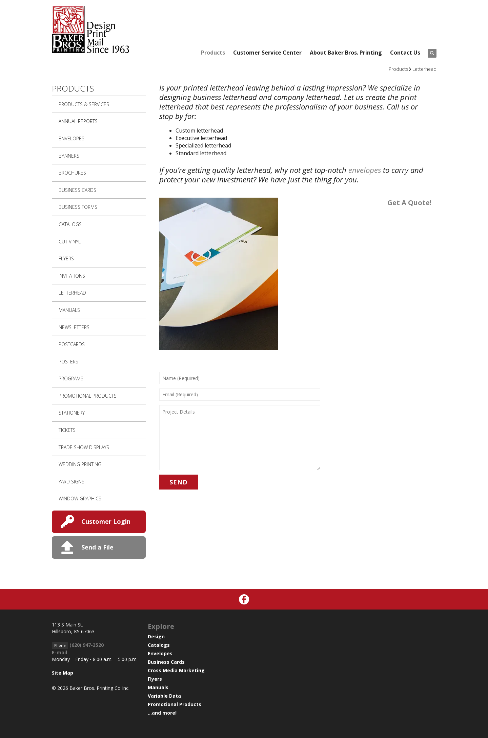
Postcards (72, 344)
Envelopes (71, 138)
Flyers (66, 258)
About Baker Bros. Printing (346, 52)
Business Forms (78, 207)
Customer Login (105, 521)
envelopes (364, 170)
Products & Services (84, 104)
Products (213, 52)
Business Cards (77, 190)
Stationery (72, 413)
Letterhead (424, 69)
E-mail (59, 652)
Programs (71, 378)
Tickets (67, 430)
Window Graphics (80, 498)
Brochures (72, 172)
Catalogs (70, 224)
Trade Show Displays (84, 447)
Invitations (72, 276)
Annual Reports (78, 121)
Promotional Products (88, 396)
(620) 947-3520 (86, 645)
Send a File (97, 547)
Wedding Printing (80, 464)
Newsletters (74, 327)
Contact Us (405, 52)
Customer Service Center (267, 52)
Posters (68, 361)
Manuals (69, 310)
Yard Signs (71, 481)
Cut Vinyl (70, 241)
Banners (69, 156)
